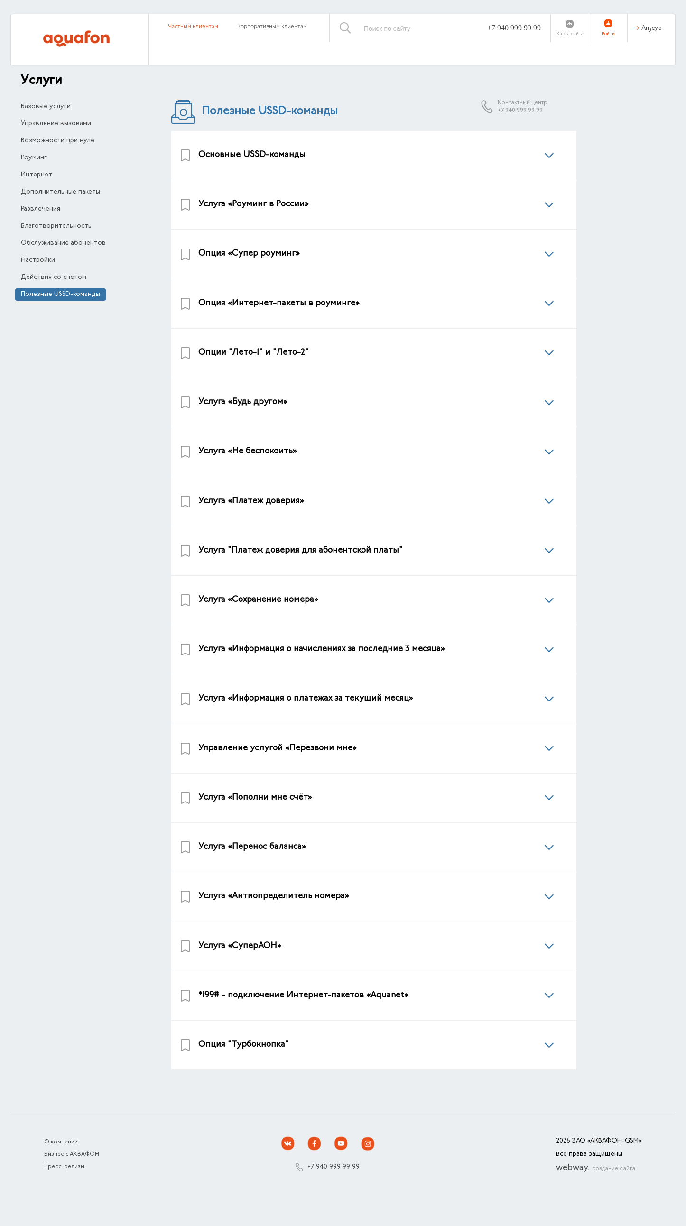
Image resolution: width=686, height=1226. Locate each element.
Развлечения (40, 209)
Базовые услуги (46, 106)
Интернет (36, 175)
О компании (61, 1142)
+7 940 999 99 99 (514, 28)
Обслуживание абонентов (63, 243)
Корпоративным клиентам (272, 26)
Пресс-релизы (64, 1167)
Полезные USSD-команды (60, 294)
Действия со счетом (53, 277)
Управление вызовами (56, 123)
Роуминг (34, 158)
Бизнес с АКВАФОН (71, 1154)
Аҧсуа (651, 28)
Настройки (38, 260)
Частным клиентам (193, 26)
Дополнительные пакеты (60, 192)
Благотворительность (56, 226)
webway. (595, 1168)
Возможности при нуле (57, 141)
